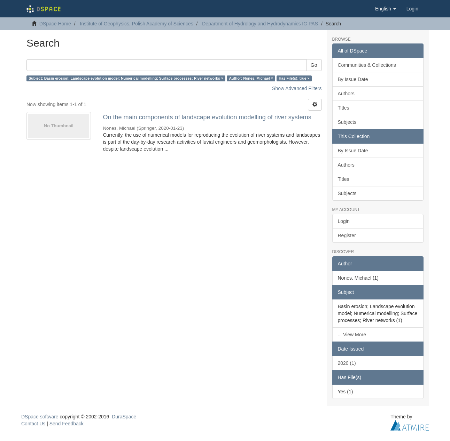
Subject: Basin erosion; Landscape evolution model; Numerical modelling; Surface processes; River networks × (126, 78)
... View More (352, 334)
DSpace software (40, 416)
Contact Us (33, 423)
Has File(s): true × (294, 78)
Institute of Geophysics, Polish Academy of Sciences (136, 23)
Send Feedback (66, 423)
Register (347, 235)
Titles (343, 108)
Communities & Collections (367, 65)
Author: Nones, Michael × (251, 78)
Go (314, 65)
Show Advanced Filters (296, 88)
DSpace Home (55, 23)
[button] (385, 8)
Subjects (347, 122)
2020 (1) (347, 363)
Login (344, 221)
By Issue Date (353, 79)
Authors (346, 93)
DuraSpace (124, 416)
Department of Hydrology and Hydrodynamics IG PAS (260, 23)
